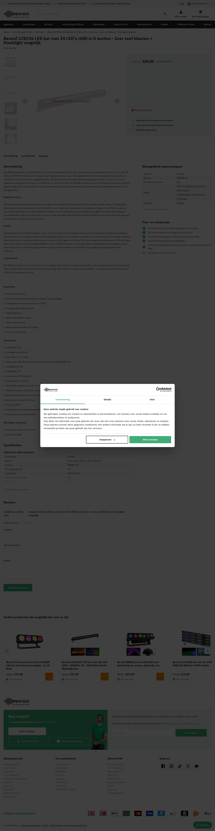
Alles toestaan (150, 439)
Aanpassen (107, 439)
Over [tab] (152, 399)
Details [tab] (107, 399)
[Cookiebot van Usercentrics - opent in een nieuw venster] (158, 389)
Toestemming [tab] (62, 399)
